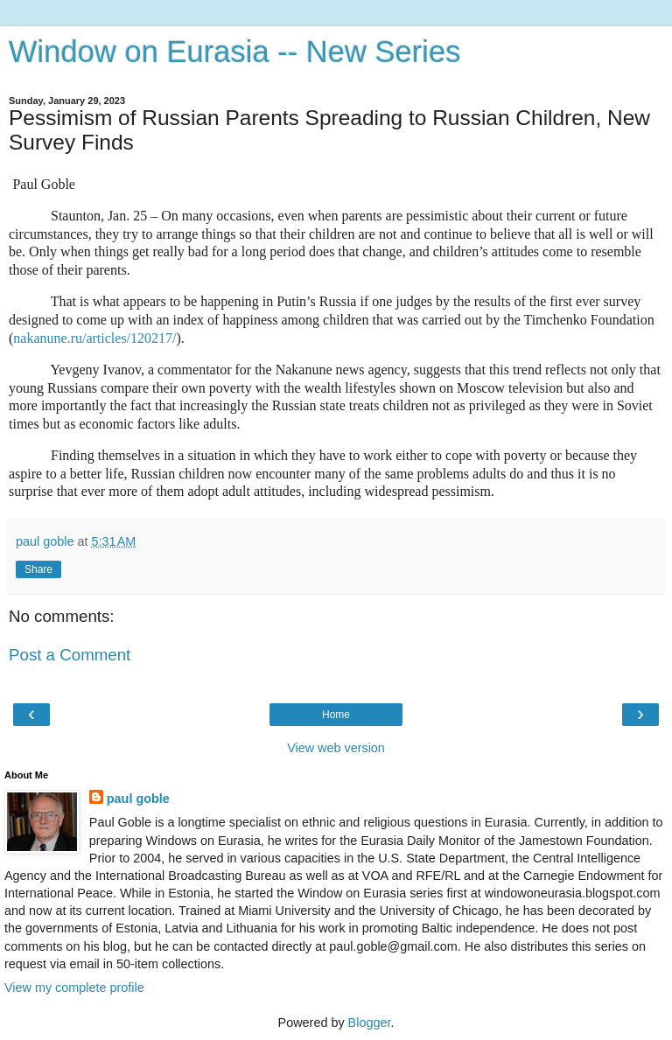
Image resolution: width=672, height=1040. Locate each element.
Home (336, 714)
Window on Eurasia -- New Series (234, 51)
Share (38, 569)
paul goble (138, 799)
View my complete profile (74, 988)
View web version (336, 748)
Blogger (369, 1023)
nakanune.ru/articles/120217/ (94, 338)
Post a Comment (69, 655)
